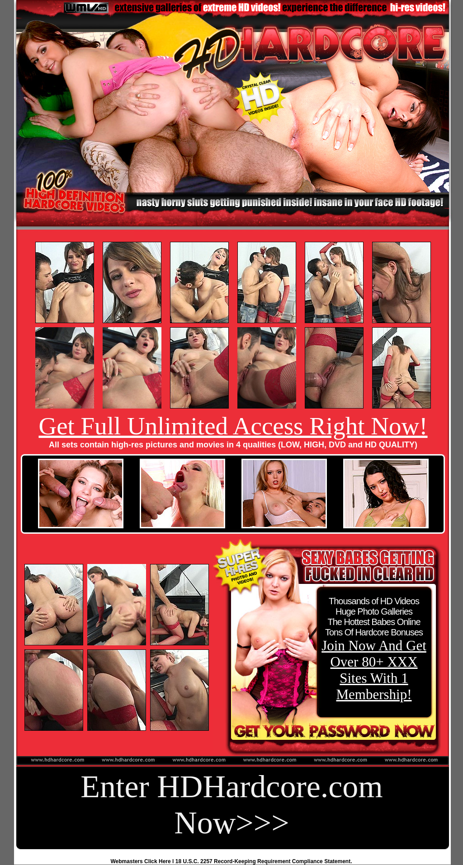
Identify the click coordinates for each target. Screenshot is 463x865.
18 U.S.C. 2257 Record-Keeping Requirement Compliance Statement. (263, 861)
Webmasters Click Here (141, 861)
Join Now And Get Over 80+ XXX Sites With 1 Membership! (373, 670)
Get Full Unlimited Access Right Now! (232, 426)
